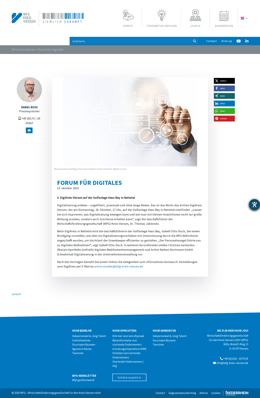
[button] (224, 81)
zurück (16, 294)
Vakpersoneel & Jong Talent (89, 336)
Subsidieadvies (81, 340)
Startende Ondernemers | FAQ (127, 364)
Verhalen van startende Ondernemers (126, 355)
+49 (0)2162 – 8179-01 (235, 358)
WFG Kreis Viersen (23, 49)
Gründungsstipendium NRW (129, 349)
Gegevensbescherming (182, 393)
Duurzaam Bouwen (83, 344)
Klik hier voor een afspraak (128, 336)
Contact (211, 41)
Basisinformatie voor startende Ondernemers (127, 343)
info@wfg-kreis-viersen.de (232, 363)
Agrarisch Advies (82, 349)
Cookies (216, 393)
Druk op (226, 41)
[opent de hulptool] (254, 204)
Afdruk (203, 393)
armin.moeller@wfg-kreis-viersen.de (118, 266)
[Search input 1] (131, 41)
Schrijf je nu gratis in (129, 377)
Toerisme (77, 353)
